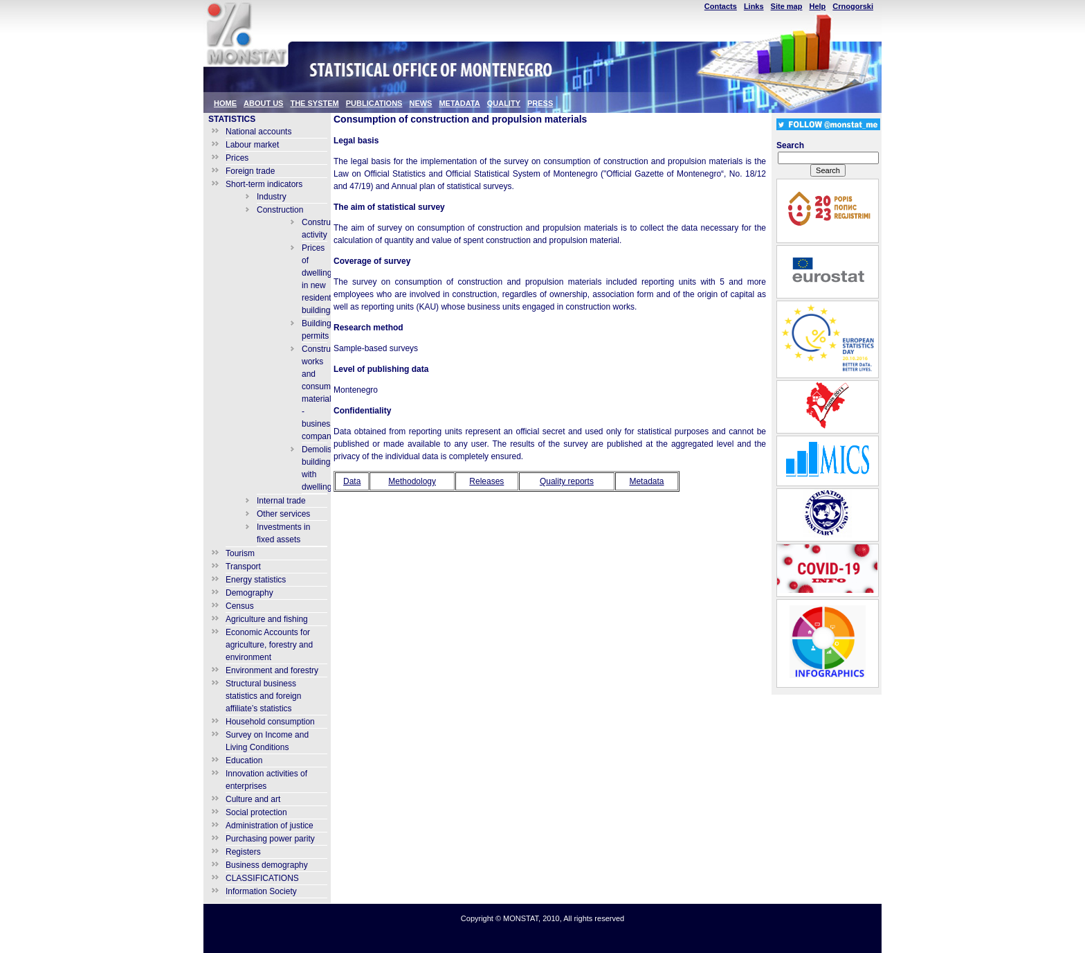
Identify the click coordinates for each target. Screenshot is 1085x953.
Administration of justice (269, 825)
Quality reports (567, 481)
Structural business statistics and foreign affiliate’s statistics (263, 696)
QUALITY (503, 103)
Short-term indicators (264, 184)
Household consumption (270, 722)
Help (817, 6)
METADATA (459, 103)
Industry (271, 197)
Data (352, 481)
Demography (249, 593)
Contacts (720, 6)
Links (754, 6)
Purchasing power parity (270, 839)
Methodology (412, 481)
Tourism (240, 553)
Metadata (646, 481)
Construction (280, 210)
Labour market (252, 145)
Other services (283, 514)
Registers (243, 852)
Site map (787, 6)
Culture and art (253, 799)
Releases (486, 481)
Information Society (261, 891)
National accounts (258, 131)
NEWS (420, 103)
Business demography (267, 865)
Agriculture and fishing (267, 619)
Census (240, 606)
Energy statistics (256, 580)
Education (244, 760)
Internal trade (281, 501)
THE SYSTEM (314, 103)
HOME (225, 103)
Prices (237, 158)
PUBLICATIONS (374, 103)
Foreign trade (250, 171)
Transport (243, 566)
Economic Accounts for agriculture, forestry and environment (269, 644)
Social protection (256, 812)
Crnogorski (852, 6)
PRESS (540, 103)
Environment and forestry (272, 670)
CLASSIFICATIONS (262, 878)
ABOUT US (263, 103)
